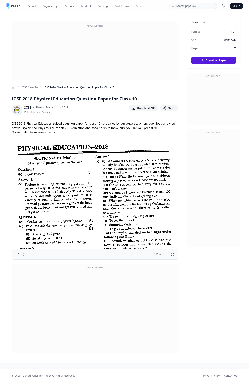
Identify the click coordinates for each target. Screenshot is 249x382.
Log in (236, 6)
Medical (87, 6)
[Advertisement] (95, 54)
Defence (70, 6)
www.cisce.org (48, 132)
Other (141, 6)
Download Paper (214, 60)
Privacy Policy (211, 375)
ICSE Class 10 (30, 87)
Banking (104, 6)
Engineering (52, 6)
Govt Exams (123, 6)
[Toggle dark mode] (223, 6)
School (33, 6)
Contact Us (230, 375)
